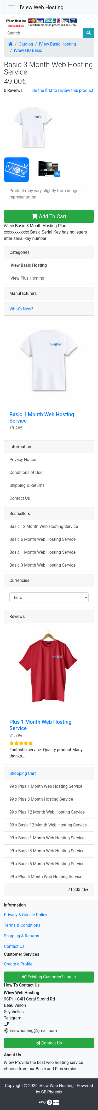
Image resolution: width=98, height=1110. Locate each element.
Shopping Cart (22, 773)
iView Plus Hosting (26, 278)
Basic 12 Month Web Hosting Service (43, 526)
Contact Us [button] (49, 1042)
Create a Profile (18, 964)
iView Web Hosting (42, 7)
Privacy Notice (22, 459)
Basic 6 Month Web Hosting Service (42, 539)
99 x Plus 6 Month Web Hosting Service (45, 876)
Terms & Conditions (22, 925)
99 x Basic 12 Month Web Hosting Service (48, 824)
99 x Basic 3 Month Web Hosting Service (46, 850)
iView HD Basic (28, 50)
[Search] (43, 33)
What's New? (21, 308)
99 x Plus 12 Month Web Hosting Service (47, 812)
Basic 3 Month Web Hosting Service (42, 565)
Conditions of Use (25, 472)
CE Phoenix (51, 1091)
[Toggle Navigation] (11, 8)
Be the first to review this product (63, 90)
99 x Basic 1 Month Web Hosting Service (46, 837)
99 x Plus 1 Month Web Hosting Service (45, 786)
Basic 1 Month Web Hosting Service (42, 552)
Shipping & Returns (27, 485)
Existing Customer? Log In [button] (49, 976)
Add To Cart (49, 216)
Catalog (26, 44)
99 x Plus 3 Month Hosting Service (41, 799)
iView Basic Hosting (57, 44)
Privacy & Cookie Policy (25, 914)
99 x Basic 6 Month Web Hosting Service (46, 863)
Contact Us (19, 498)
